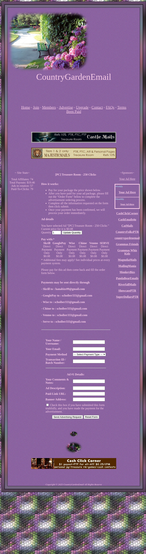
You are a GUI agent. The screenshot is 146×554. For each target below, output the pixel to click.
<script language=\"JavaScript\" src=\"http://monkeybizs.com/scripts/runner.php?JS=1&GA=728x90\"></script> (74, 93)
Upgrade (82, 107)
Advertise (66, 107)
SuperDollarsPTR (127, 296)
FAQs (110, 107)
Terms (121, 107)
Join (36, 107)
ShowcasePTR (127, 290)
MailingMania (127, 265)
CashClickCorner (127, 213)
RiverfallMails (127, 284)
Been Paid (73, 112)
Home (25, 107)
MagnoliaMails (127, 259)
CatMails (127, 225)
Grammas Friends (127, 244)
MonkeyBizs (127, 272)
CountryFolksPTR (127, 231)
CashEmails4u (127, 219)
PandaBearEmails (127, 278)
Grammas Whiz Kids (127, 252)
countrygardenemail (127, 238)
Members (49, 107)
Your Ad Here (127, 178)
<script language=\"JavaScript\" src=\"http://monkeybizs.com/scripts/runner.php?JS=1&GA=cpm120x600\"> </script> (22, 248)
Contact (97, 107)
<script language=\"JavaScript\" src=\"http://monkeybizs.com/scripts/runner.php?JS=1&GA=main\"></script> (73, 137)
